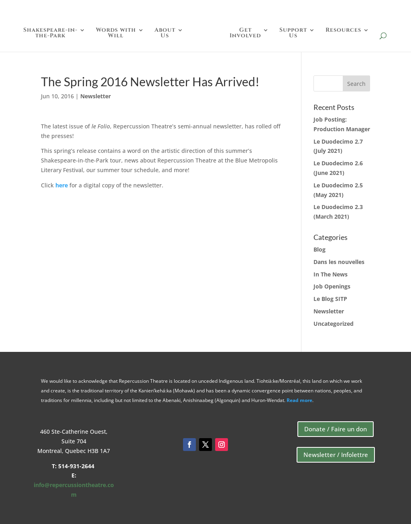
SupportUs (291, 33)
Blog (319, 249)
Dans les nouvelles (338, 262)
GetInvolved (243, 33)
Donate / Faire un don (335, 429)
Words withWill (118, 33)
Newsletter (95, 96)
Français (380, 9)
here (61, 185)
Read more (299, 400)
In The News (330, 274)
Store (342, 9)
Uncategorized (333, 323)
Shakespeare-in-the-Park (52, 33)
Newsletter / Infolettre (335, 455)
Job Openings (331, 286)
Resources (341, 30)
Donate (306, 9)
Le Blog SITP (330, 299)
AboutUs (167, 33)
